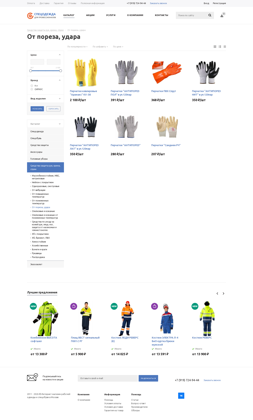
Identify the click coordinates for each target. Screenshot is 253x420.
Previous (217, 293)
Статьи (134, 400)
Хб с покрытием (40, 234)
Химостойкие (39, 242)
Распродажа (38, 257)
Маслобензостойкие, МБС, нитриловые (46, 177)
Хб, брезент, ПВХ (41, 238)
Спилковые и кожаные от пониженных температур (45, 216)
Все (36, 86)
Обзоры (135, 410)
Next (223, 293)
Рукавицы (37, 253)
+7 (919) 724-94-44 (136, 3)
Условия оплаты (112, 403)
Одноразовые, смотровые (45, 186)
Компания (83, 394)
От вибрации (38, 190)
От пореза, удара (41, 207)
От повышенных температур (40, 195)
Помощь (136, 394)
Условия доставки (113, 407)
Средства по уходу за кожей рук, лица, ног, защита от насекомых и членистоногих (44, 226)
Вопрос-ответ (138, 403)
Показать (37, 109)
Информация (112, 394)
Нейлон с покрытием (43, 182)
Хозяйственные (40, 245)
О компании (84, 400)
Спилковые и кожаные (43, 211)
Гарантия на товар (114, 410)
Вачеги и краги (39, 249)
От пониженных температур (40, 202)
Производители (139, 407)
